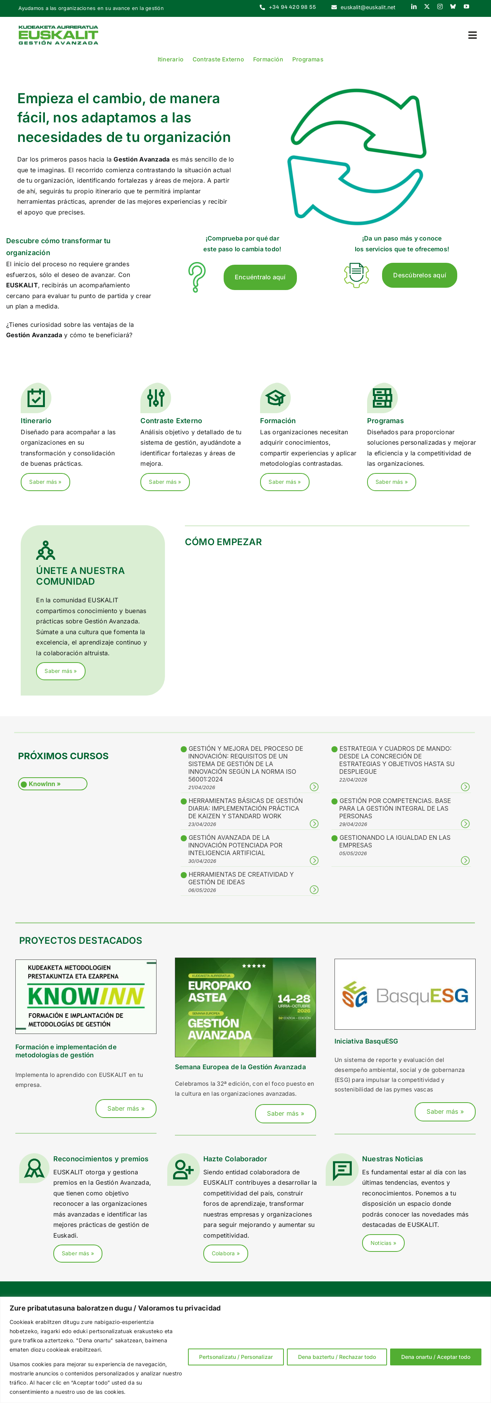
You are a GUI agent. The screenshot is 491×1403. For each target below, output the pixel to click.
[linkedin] (414, 6)
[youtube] (466, 6)
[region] (245, 1350)
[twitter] (427, 6)
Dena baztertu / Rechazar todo (337, 1357)
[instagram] (440, 6)
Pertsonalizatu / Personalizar (236, 1357)
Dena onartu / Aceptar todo (435, 1357)
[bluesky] (453, 6)
